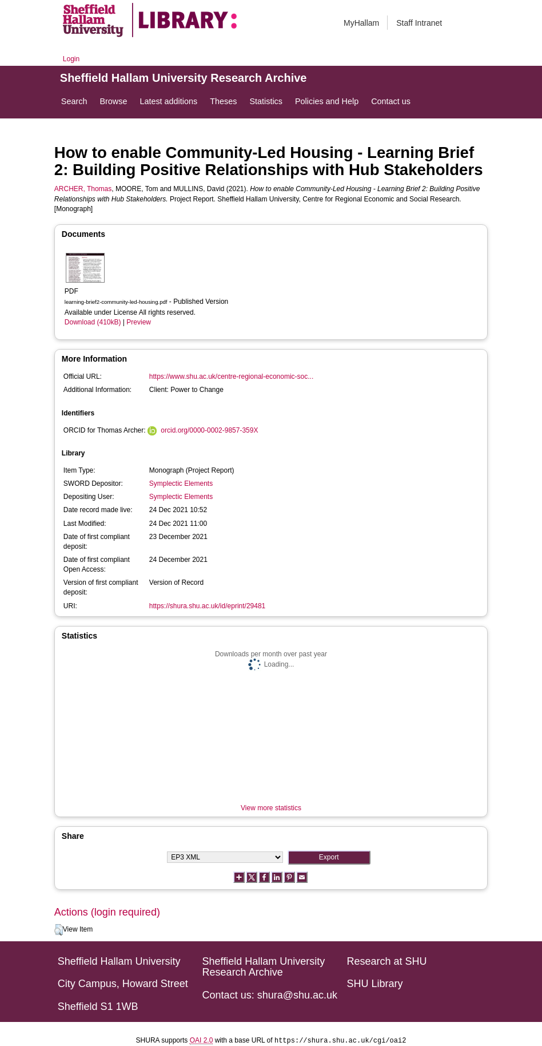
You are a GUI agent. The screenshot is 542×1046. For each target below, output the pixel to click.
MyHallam (361, 22)
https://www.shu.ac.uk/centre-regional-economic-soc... (231, 377)
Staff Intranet (419, 22)
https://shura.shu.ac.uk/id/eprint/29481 (207, 606)
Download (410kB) (93, 322)
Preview (138, 322)
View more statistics (271, 808)
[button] (58, 930)
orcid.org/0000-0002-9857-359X (209, 430)
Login (71, 59)
